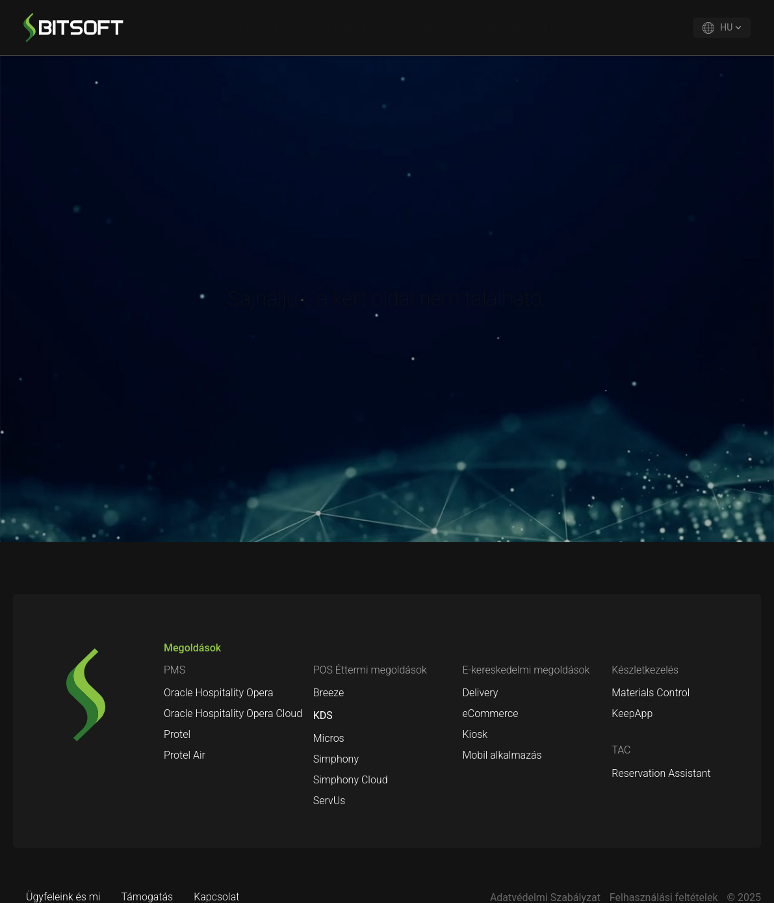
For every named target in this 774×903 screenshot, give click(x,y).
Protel (177, 734)
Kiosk (475, 734)
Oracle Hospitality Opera (219, 693)
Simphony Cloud (350, 780)
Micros (328, 738)
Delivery (480, 693)
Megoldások (420, 27)
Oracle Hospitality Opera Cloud (233, 713)
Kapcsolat (501, 27)
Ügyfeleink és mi (262, 27)
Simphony (336, 759)
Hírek (557, 27)
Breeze (328, 693)
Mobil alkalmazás (502, 755)
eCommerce (491, 713)
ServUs (329, 800)
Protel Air (184, 755)
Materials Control (651, 693)
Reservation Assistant (661, 773)
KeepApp (632, 713)
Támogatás (346, 27)
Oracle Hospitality (629, 27)
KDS (323, 715)
